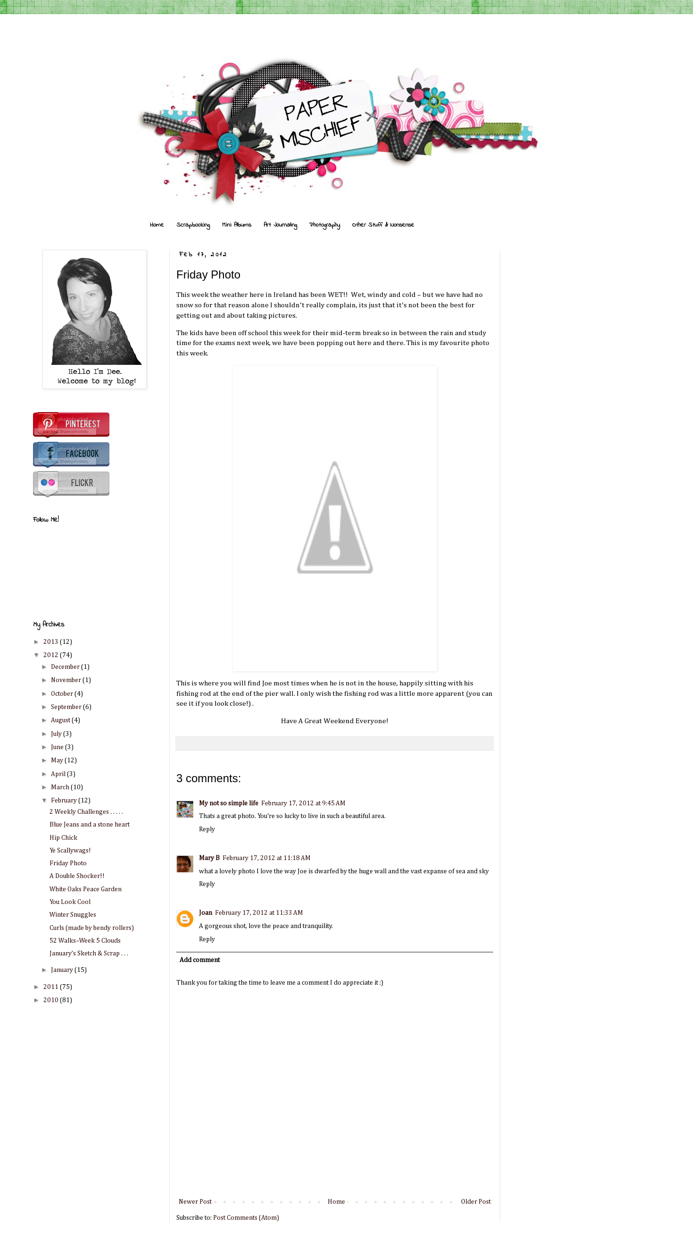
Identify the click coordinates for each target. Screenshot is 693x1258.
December (66, 667)
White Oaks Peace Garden (86, 889)
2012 (51, 655)
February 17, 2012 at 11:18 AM (267, 858)
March (61, 787)
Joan (205, 913)
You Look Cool (70, 902)
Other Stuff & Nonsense (383, 224)
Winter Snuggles (73, 915)
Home (157, 224)
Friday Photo (68, 863)
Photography (324, 224)
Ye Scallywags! (70, 850)
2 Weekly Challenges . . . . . (86, 812)
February (64, 800)
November (66, 680)
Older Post (476, 1202)
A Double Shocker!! (77, 876)
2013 (51, 642)
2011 (51, 987)
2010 (51, 1000)
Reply (207, 829)
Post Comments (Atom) (246, 1218)
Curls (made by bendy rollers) (92, 928)
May (58, 760)
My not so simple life (228, 803)
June (58, 747)
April (59, 774)
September (67, 707)
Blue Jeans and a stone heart (90, 824)
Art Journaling (280, 224)
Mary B (209, 858)
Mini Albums (236, 224)
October (62, 694)
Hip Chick (63, 838)
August (61, 720)
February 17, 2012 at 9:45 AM (303, 803)
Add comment (200, 960)
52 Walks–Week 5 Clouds (85, 940)
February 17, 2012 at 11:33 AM (259, 913)
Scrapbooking (193, 224)
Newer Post (195, 1202)
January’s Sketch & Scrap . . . (89, 953)
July (57, 734)
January (62, 970)
